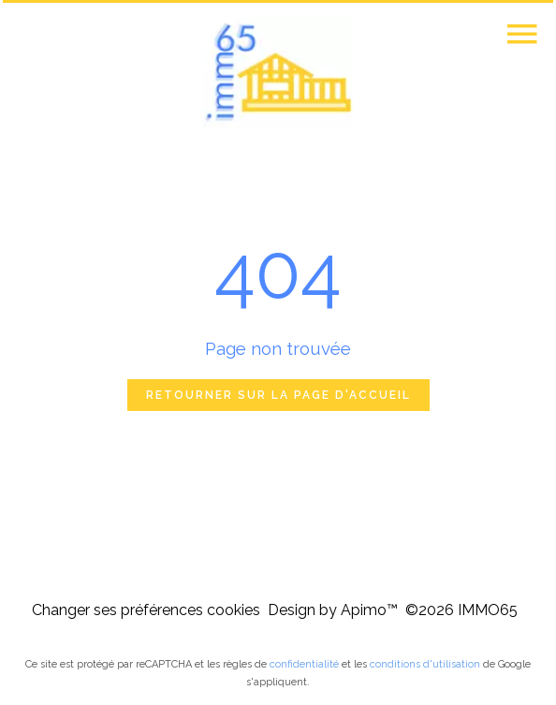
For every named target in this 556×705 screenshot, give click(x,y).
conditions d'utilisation (425, 664)
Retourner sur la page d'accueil (278, 395)
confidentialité (304, 664)
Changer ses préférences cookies (146, 610)
